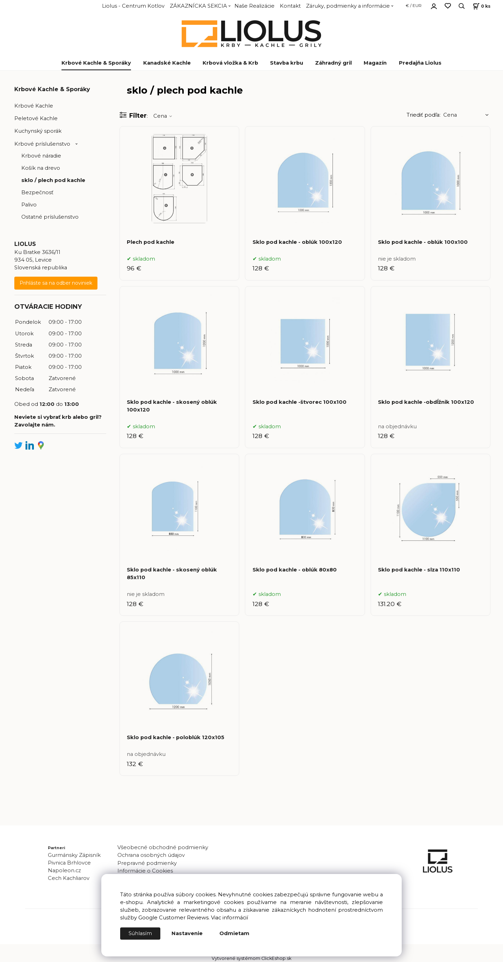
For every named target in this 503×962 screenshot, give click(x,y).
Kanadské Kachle (167, 63)
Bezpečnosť (37, 192)
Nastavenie (187, 934)
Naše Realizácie (254, 6)
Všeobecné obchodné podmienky (162, 847)
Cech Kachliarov (68, 878)
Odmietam (235, 934)
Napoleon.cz (64, 870)
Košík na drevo (40, 168)
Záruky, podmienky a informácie (348, 6)
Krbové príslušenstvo (42, 144)
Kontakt (290, 6)
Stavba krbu (286, 63)
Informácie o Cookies (145, 871)
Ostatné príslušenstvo (50, 217)
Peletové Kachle (36, 118)
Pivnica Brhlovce (71, 863)
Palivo (29, 205)
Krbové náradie (41, 156)
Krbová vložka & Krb (230, 63)
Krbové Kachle (33, 106)
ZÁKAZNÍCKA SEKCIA (198, 6)
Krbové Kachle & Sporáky (96, 63)
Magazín (375, 63)
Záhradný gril (333, 63)
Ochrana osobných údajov (151, 855)
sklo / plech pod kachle (53, 180)
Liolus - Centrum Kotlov (133, 6)
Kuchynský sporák (37, 131)
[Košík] (480, 6)
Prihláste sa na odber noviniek (56, 283)
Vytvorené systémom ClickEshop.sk (251, 958)
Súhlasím (140, 934)
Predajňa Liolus (420, 63)
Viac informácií (229, 918)
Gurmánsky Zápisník (74, 855)
